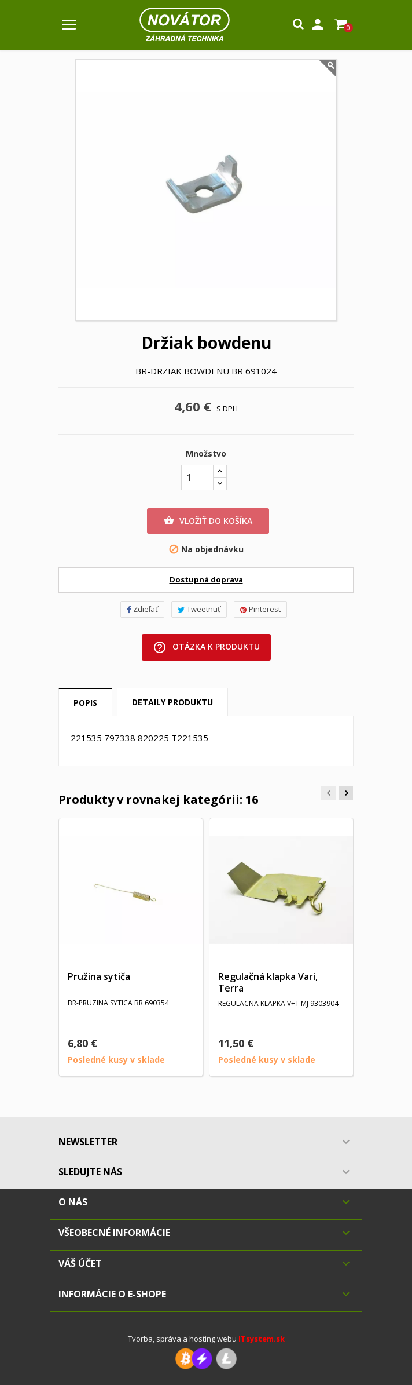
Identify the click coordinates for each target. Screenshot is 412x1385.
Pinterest (260, 609)
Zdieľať (142, 609)
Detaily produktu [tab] (172, 702)
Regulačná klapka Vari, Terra (268, 982)
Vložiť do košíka (208, 521)
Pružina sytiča (99, 976)
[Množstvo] (197, 477)
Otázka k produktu (206, 647)
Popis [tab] (85, 702)
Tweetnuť (199, 609)
